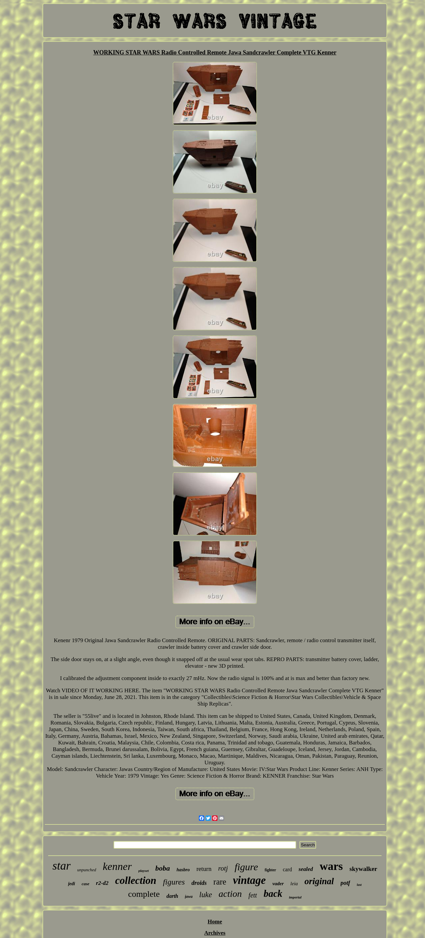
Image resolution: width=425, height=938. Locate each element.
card (287, 869)
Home (215, 921)
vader (278, 883)
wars (331, 866)
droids (199, 883)
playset (143, 871)
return (204, 868)
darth (172, 896)
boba (162, 868)
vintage (249, 880)
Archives (214, 933)
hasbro (183, 869)
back (273, 893)
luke (205, 895)
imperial (295, 897)
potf (345, 883)
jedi (71, 883)
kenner (117, 866)
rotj (223, 868)
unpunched (86, 869)
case (85, 883)
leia (294, 883)
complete (144, 894)
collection (135, 880)
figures (174, 882)
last (359, 885)
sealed (305, 869)
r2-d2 (102, 883)
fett (252, 895)
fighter (270, 870)
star (61, 865)
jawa (189, 896)
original (319, 881)
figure (246, 866)
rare (219, 881)
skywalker (363, 868)
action (230, 894)
